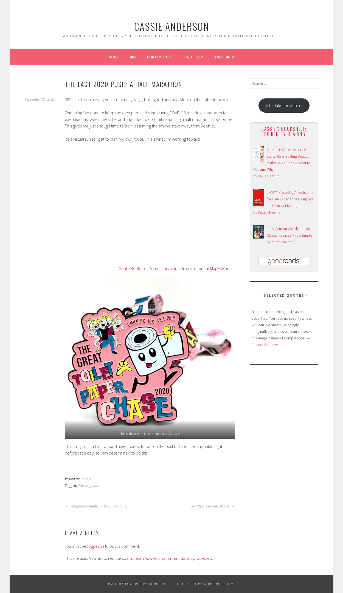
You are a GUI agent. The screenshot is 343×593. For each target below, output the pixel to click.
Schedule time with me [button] (284, 105)
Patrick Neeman (270, 212)
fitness (83, 486)
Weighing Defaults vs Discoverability (96, 506)
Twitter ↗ (194, 57)
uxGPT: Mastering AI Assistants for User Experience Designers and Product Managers (290, 199)
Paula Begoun (268, 176)
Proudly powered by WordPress (139, 584)
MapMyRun (219, 268)
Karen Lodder (282, 241)
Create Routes (130, 268)
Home (114, 57)
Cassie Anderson (171, 26)
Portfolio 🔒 (160, 57)
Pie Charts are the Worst (213, 506)
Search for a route (165, 268)
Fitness (85, 479)
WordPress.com (219, 584)
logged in (95, 546)
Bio (133, 57)
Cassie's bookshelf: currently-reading (284, 131)
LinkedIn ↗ (225, 57)
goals (93, 486)
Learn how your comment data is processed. (173, 558)
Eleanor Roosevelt (266, 344)
